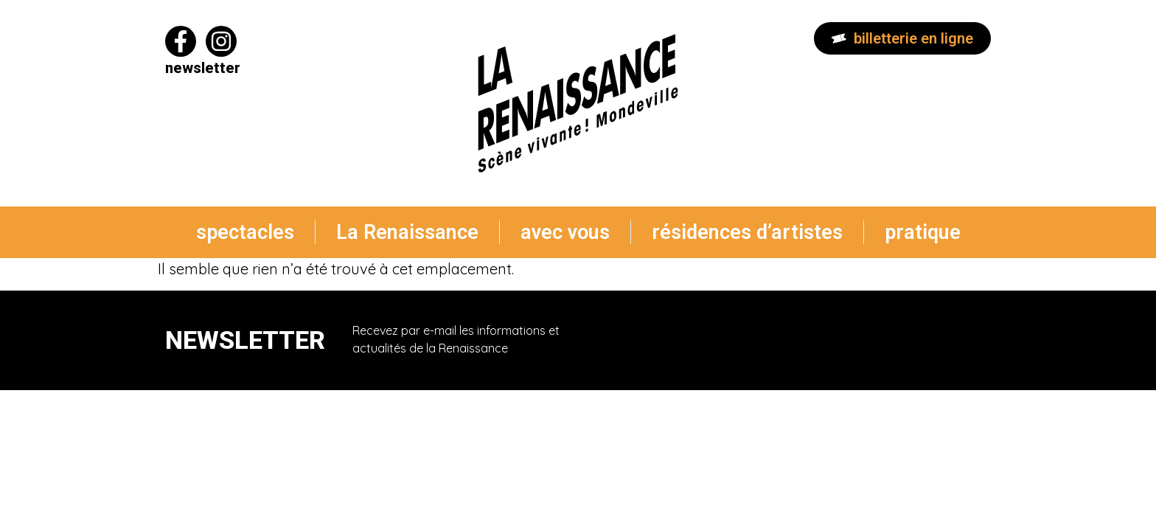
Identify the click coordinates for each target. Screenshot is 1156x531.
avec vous (565, 232)
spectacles (245, 232)
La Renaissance (407, 232)
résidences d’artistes (747, 232)
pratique (923, 232)
